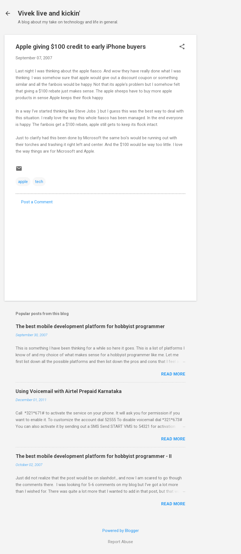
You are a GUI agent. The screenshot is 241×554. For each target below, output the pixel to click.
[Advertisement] (219, 118)
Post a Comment (37, 201)
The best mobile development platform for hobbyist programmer (90, 326)
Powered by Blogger (120, 530)
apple (23, 181)
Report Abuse (120, 541)
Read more (173, 374)
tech (39, 181)
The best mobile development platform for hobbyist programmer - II (94, 456)
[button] (182, 47)
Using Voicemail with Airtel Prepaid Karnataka (69, 391)
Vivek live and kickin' (49, 13)
